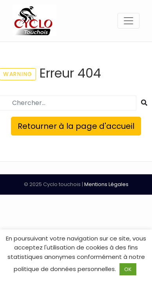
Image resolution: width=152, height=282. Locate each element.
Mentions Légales (106, 184)
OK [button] (128, 269)
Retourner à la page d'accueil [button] (76, 126)
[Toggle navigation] (128, 21)
